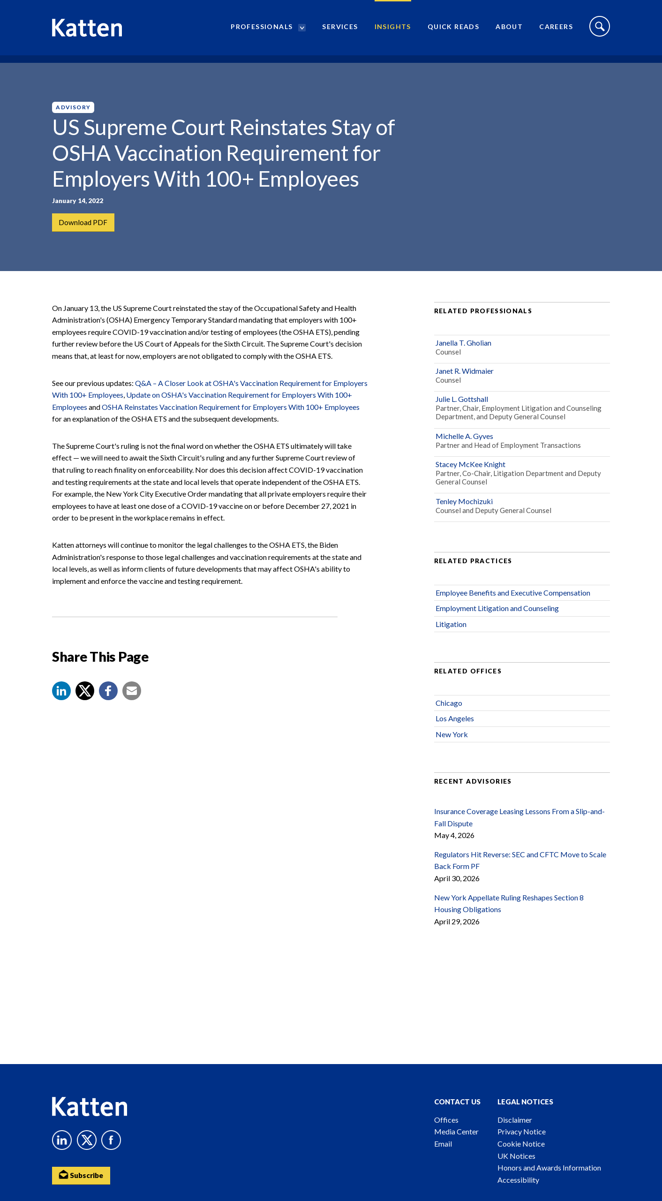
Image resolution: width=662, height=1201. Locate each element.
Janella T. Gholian (463, 357)
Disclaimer (514, 1119)
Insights (393, 31)
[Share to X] (84, 706)
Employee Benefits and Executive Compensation (513, 608)
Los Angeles (455, 733)
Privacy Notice (521, 1131)
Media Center (456, 1131)
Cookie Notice (521, 1143)
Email (443, 1143)
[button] (61, 706)
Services (340, 31)
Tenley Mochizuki (464, 516)
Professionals (262, 31)
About (509, 31)
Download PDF (83, 222)
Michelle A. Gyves (464, 450)
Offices (446, 1119)
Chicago (449, 718)
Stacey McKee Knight (470, 479)
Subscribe (82, 1175)
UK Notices (516, 1155)
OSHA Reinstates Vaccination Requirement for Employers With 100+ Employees (230, 421)
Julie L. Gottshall (462, 414)
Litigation (451, 638)
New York (452, 749)
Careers (556, 31)
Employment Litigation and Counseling (497, 623)
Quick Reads (453, 31)
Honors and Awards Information (549, 1167)
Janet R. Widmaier (465, 386)
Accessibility (518, 1179)
